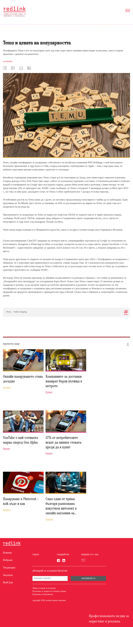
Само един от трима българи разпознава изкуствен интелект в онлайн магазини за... (61, 506)
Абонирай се (88, 578)
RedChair (8, 582)
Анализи (8, 575)
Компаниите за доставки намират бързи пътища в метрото (64, 381)
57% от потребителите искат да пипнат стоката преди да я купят (63, 442)
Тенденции (9, 567)
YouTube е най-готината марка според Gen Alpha (20, 440)
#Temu (8, 312)
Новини (7, 552)
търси (35, 554)
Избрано (8, 560)
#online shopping (20, 312)
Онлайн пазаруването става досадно (23, 379)
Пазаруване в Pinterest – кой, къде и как (21, 501)
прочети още (11, 343)
